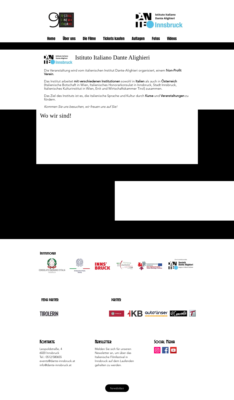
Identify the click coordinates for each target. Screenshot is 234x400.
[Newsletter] (117, 388)
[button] (157, 38)
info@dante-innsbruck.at (55, 365)
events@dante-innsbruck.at (57, 361)
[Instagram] (157, 350)
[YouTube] (173, 350)
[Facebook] (165, 350)
